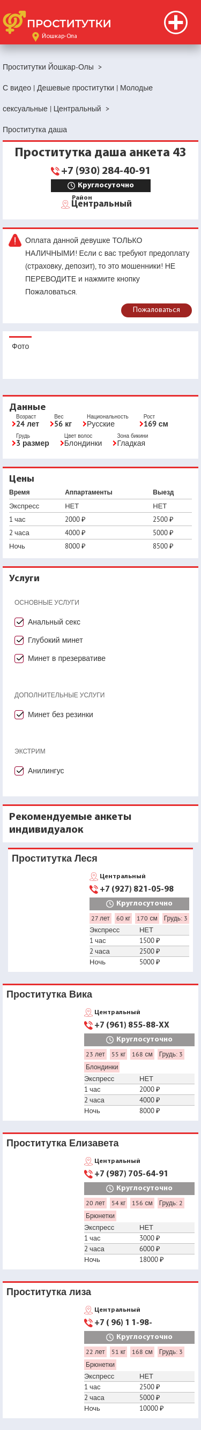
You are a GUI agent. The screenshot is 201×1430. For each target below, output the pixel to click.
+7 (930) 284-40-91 (106, 171)
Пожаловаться (156, 310)
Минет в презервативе (67, 658)
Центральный (101, 203)
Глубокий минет (55, 640)
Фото (20, 346)
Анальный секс (54, 622)
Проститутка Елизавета (62, 1143)
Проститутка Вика (49, 994)
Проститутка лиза (48, 1292)
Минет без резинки (60, 714)
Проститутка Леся (55, 858)
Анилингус (46, 770)
